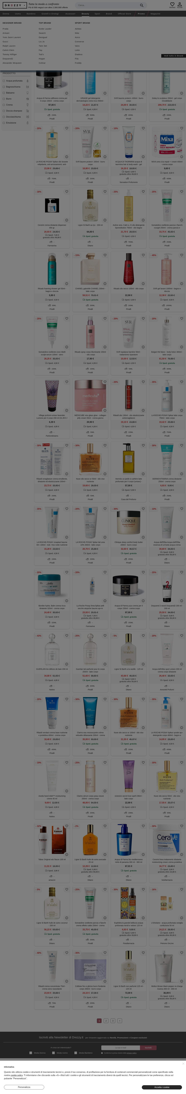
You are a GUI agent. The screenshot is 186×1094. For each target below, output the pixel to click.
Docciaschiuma (16, 117)
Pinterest (168, 1081)
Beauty (85, 14)
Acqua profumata (16, 81)
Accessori (70, 14)
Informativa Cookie (112, 1077)
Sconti (42, 36)
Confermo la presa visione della (119, 1053)
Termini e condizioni (113, 1068)
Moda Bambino (83, 1053)
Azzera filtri (53, 49)
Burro (16, 99)
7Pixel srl (89, 1090)
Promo (141, 14)
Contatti (7, 1077)
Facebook (168, 1072)
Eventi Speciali (60, 1077)
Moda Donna (37, 1053)
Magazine (155, 14)
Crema (16, 105)
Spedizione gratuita (84, 36)
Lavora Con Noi (10, 1081)
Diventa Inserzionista (12, 1072)
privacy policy (131, 1053)
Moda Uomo (60, 1053)
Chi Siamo (8, 1068)
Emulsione (16, 123)
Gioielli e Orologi (50, 14)
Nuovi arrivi (60, 36)
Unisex (7, 65)
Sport (97, 14)
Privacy (108, 1072)
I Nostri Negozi (60, 1072)
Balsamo (16, 93)
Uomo (18, 14)
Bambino (31, 14)
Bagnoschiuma (16, 87)
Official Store (124, 14)
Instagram (168, 1068)
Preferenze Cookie (112, 1081)
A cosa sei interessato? (61, 1047)
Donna (6, 14)
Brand (109, 14)
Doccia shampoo (16, 111)
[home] (2, 19)
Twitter (167, 1077)
